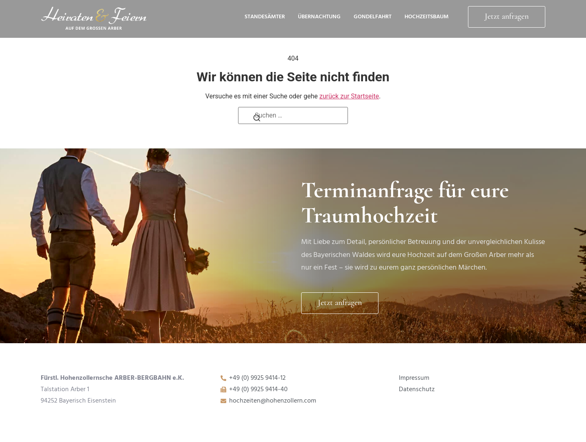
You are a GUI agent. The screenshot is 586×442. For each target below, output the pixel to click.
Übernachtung (319, 17)
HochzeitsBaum (426, 17)
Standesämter (265, 17)
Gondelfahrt (372, 17)
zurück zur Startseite (349, 96)
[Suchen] (256, 120)
